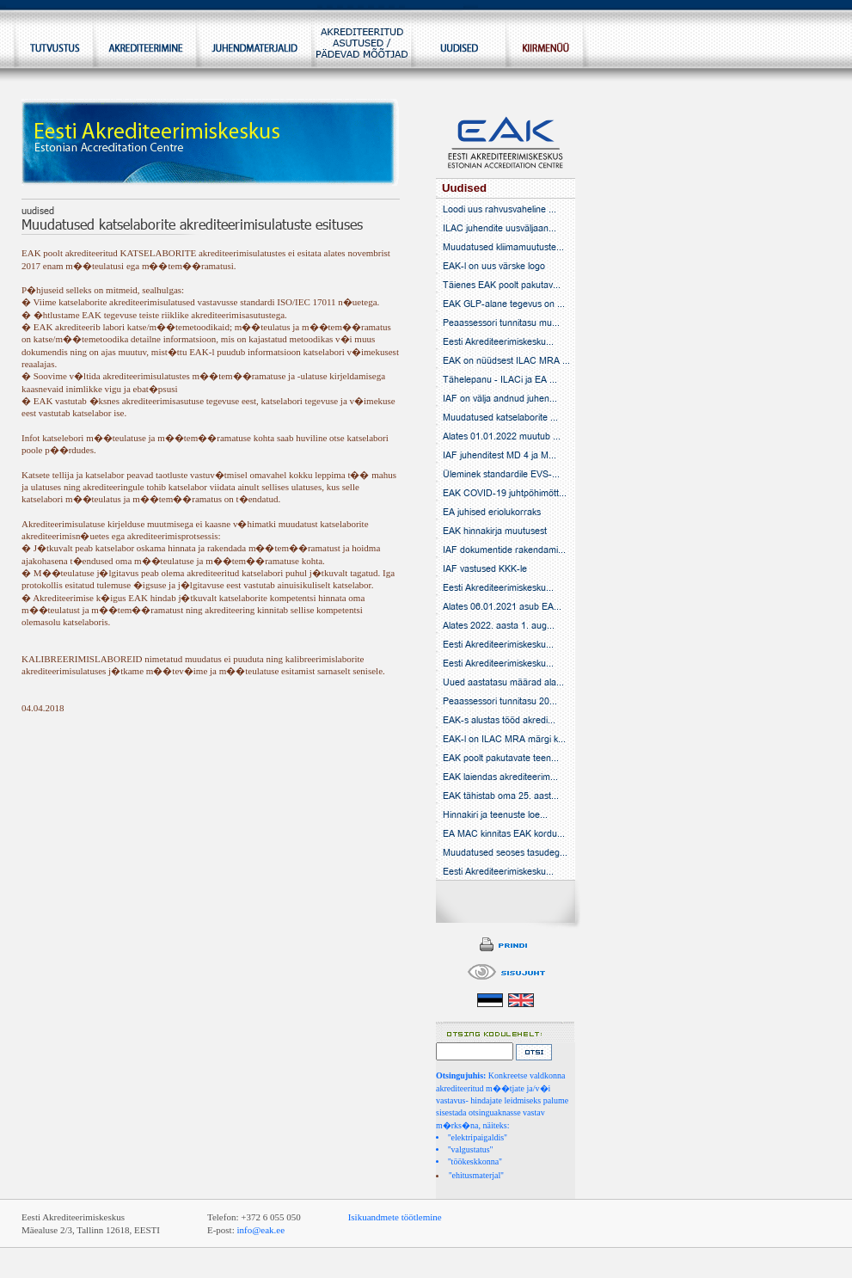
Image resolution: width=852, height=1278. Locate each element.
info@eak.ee (260, 1230)
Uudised (464, 187)
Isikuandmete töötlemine (395, 1217)
